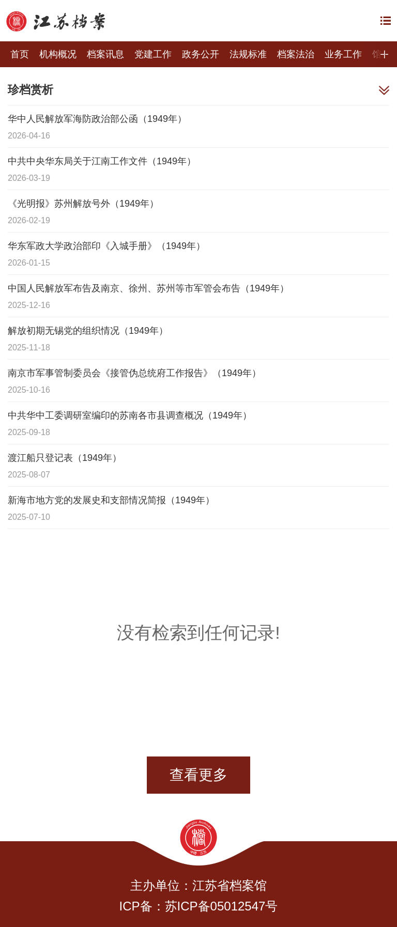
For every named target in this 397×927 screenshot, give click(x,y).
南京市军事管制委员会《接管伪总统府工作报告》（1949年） (134, 373)
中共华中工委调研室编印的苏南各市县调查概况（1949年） (130, 415)
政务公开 (200, 54)
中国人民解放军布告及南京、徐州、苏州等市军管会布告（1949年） (148, 288)
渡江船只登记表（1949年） (64, 458)
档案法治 (295, 54)
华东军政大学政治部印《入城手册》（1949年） (106, 246)
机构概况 (58, 54)
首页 (19, 54)
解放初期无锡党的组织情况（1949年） (88, 331)
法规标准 (248, 54)
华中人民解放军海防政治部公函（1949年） (97, 119)
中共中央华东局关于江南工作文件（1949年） (102, 161)
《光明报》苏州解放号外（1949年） (83, 203)
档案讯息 (105, 54)
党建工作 (153, 54)
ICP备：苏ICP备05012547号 (198, 906)
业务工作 (343, 54)
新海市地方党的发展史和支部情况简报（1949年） (111, 500)
